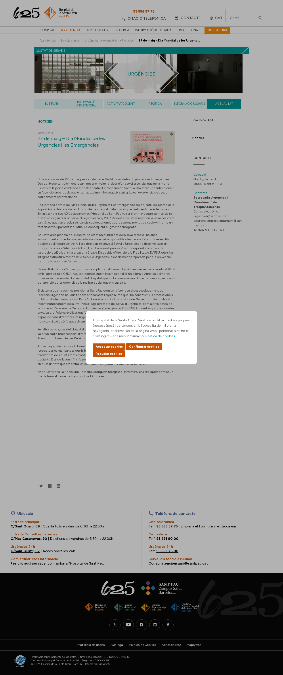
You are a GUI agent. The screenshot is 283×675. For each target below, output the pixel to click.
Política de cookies (160, 336)
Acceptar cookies (109, 347)
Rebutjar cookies (109, 354)
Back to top (272, 647)
